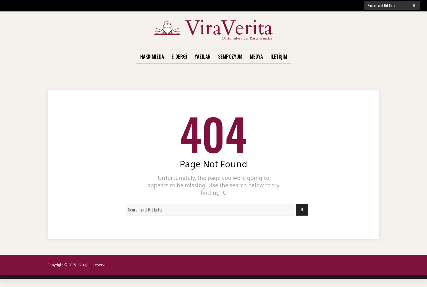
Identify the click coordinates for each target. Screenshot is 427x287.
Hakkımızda (152, 56)
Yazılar (203, 56)
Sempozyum (230, 56)
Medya (256, 56)
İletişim (278, 56)
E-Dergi (179, 56)
